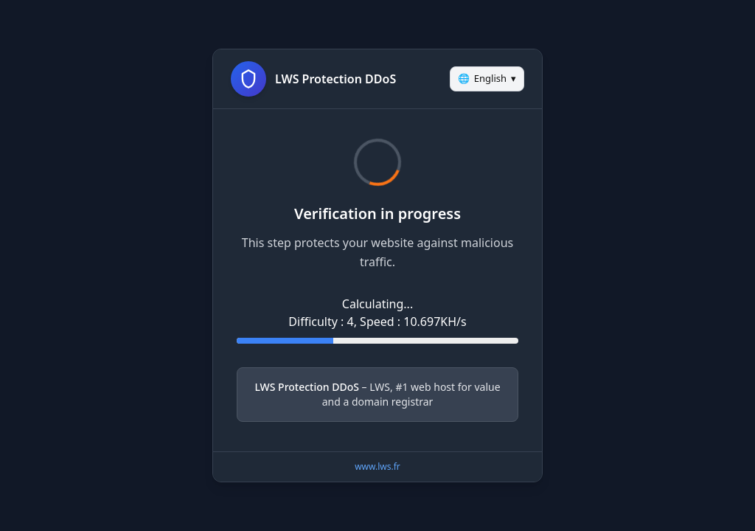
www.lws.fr (377, 466)
